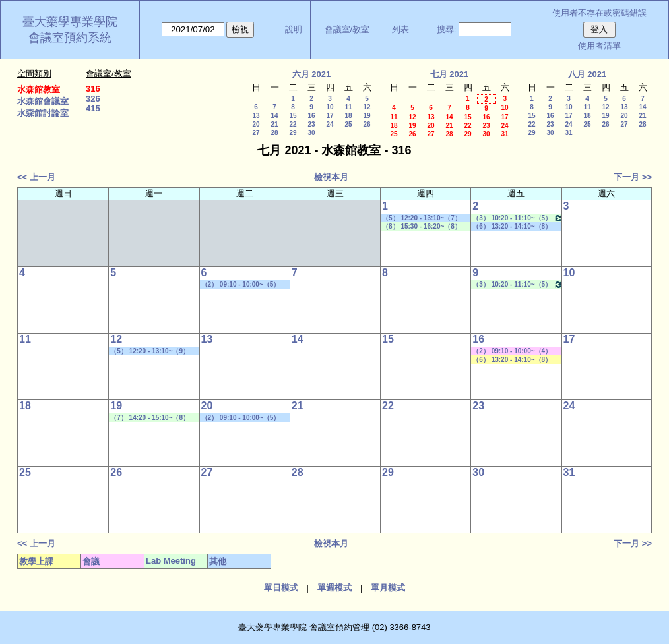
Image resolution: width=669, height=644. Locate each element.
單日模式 (281, 588)
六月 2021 (311, 74)
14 (274, 115)
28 (274, 132)
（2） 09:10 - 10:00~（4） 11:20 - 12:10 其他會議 (512, 351)
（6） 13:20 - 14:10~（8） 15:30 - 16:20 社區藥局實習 (513, 360)
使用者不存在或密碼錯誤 (599, 13)
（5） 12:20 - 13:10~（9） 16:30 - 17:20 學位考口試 (149, 351)
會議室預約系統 (70, 37)
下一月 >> (633, 177)
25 (348, 124)
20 (255, 124)
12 (366, 107)
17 (329, 115)
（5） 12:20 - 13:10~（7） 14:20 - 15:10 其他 (421, 218)
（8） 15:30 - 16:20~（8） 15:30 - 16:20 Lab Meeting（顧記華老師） (422, 227)
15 (292, 115)
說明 (293, 29)
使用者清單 (599, 46)
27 (255, 132)
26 (366, 124)
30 (311, 132)
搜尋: (447, 29)
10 (329, 107)
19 (366, 115)
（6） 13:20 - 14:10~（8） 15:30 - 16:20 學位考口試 (512, 227)
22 (292, 124)
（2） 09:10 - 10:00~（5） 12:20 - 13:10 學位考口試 (240, 285)
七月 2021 (449, 74)
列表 (400, 29)
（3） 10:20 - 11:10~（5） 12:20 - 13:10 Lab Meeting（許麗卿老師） (517, 218)
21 (274, 124)
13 (255, 115)
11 (348, 107)
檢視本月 (331, 177)
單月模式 (388, 588)
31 (504, 134)
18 (348, 115)
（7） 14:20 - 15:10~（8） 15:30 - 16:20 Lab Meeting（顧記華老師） (150, 418)
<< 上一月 (36, 177)
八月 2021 (587, 74)
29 (292, 132)
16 (311, 115)
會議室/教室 (347, 29)
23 (311, 124)
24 (329, 124)
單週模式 (334, 588)
